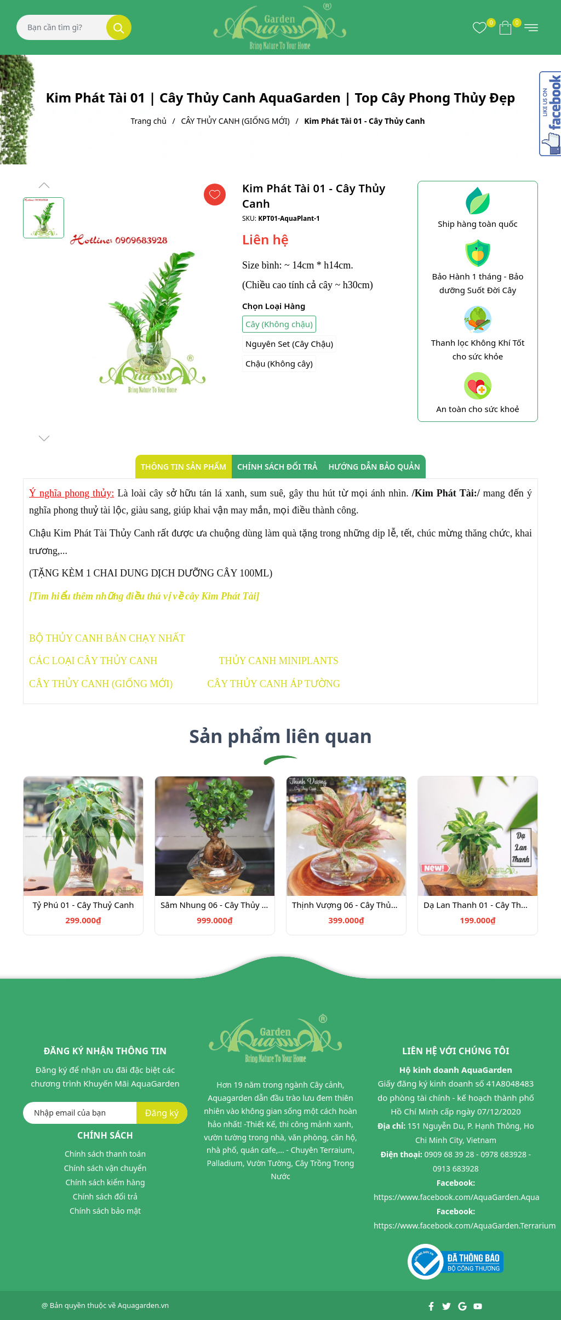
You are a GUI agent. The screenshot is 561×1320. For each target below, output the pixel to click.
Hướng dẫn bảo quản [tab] (374, 466)
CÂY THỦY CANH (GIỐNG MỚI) (101, 683)
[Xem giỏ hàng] (505, 27)
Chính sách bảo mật (105, 1210)
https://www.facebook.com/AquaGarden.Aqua (457, 1197)
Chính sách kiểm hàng (105, 1182)
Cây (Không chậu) (279, 323)
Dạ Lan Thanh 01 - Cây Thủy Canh (477, 904)
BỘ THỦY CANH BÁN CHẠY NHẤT (107, 638)
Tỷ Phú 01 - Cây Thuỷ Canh (83, 904)
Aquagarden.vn (143, 1305)
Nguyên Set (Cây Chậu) (289, 343)
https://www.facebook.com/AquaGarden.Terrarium (465, 1225)
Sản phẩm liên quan (280, 735)
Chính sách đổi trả (105, 1196)
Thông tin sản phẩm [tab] (183, 466)
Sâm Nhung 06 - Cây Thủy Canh (215, 904)
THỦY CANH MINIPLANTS (279, 660)
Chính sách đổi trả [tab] (277, 466)
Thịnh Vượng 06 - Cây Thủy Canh (346, 904)
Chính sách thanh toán (105, 1153)
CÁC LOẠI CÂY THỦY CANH (93, 660)
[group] (150, 312)
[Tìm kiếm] (118, 27)
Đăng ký (162, 1113)
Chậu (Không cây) (279, 363)
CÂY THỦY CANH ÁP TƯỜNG (273, 683)
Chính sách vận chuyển (105, 1168)
